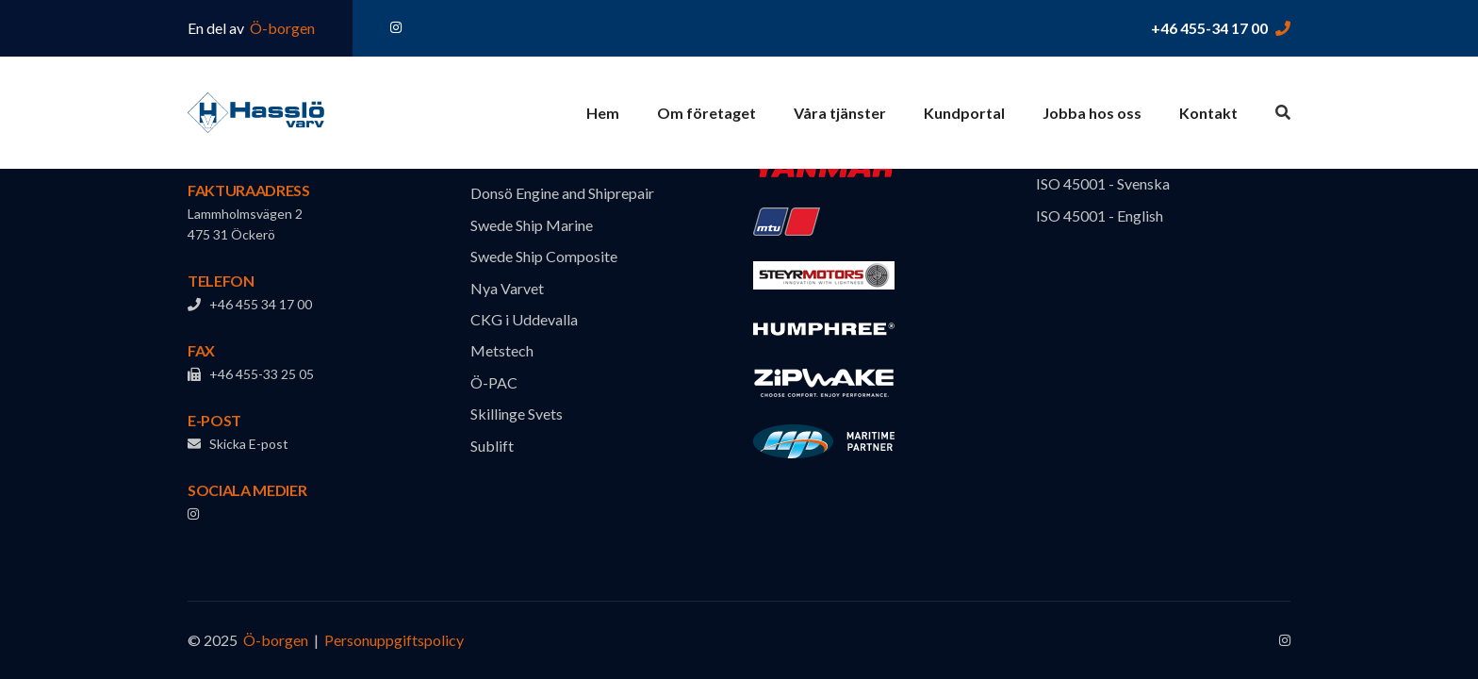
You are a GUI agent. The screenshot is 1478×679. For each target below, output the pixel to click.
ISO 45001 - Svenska (1103, 183)
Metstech (502, 350)
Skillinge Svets (516, 413)
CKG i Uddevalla (524, 319)
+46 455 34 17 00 (250, 304)
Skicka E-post (238, 444)
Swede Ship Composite (543, 256)
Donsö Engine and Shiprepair (562, 193)
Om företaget (706, 113)
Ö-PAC (493, 382)
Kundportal (964, 113)
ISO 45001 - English (1099, 215)
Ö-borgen (281, 28)
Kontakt (1208, 113)
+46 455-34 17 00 (1209, 28)
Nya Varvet (507, 288)
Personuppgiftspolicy (394, 640)
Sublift (492, 446)
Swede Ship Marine (531, 225)
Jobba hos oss (1092, 113)
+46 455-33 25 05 (251, 374)
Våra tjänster (840, 113)
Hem (602, 113)
